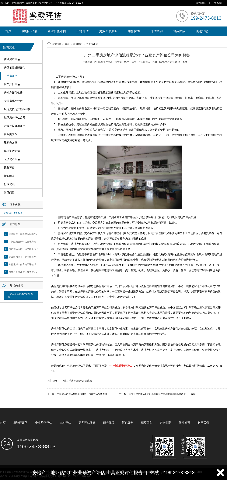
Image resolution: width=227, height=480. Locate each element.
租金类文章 (10, 134)
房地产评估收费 (13, 93)
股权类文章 (10, 143)
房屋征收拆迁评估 (14, 68)
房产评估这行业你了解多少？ (23, 249)
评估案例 (157, 31)
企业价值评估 (57, 31)
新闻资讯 (200, 3)
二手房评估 (10, 76)
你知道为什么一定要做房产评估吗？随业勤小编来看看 (36, 256)
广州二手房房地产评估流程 (20, 295)
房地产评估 (29, 31)
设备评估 (9, 168)
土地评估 (82, 31)
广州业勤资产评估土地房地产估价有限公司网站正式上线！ (38, 241)
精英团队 (179, 31)
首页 (8, 31)
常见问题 (9, 193)
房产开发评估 (12, 84)
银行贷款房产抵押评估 (17, 109)
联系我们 (218, 3)
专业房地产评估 (13, 101)
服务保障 (134, 31)
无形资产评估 (12, 159)
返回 (193, 394)
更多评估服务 (108, 31)
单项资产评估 (12, 151)
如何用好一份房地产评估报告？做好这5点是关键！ (34, 264)
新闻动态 (9, 176)
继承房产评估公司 (14, 118)
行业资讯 (9, 184)
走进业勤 (202, 31)
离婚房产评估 (12, 59)
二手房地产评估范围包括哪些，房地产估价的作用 (82, 394)
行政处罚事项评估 (14, 126)
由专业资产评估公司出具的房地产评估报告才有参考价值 (157, 394)
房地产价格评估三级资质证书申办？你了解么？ (32, 271)
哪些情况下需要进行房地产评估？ (26, 234)
